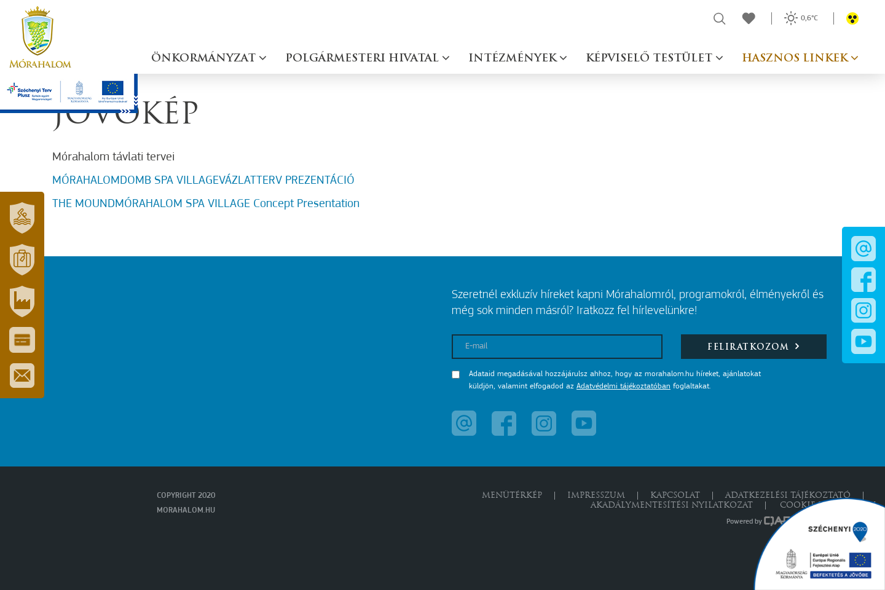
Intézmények (513, 58)
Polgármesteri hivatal (363, 58)
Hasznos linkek (796, 58)
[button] (22, 218)
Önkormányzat (205, 58)
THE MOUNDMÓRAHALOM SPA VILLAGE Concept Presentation (206, 204)
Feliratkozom (753, 346)
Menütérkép (512, 496)
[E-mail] (557, 346)
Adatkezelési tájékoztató (788, 496)
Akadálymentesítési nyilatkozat (672, 505)
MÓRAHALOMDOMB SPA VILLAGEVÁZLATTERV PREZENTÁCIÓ (203, 181)
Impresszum (596, 496)
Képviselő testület (650, 58)
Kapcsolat (675, 496)
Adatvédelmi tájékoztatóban (623, 386)
